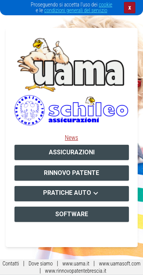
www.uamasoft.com (119, 263)
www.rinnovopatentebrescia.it (75, 271)
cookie (105, 5)
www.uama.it (75, 263)
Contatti (10, 263)
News (71, 137)
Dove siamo (41, 263)
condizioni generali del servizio (75, 10)
